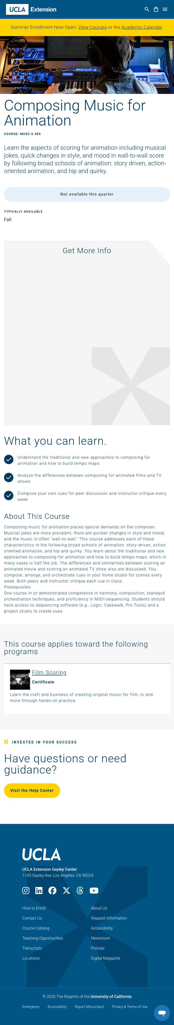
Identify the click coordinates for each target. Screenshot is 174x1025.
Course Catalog (35, 928)
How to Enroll (34, 908)
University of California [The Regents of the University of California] (111, 996)
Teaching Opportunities (42, 938)
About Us (99, 908)
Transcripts (32, 948)
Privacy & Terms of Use (130, 1007)
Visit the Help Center (32, 790)
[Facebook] (52, 892)
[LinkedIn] (38, 892)
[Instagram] (25, 892)
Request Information (109, 918)
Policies (98, 948)
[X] (66, 892)
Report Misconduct (89, 1007)
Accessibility (102, 928)
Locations (31, 958)
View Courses (92, 27)
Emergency (31, 1007)
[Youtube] (94, 892)
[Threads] (79, 892)
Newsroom (100, 938)
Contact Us (32, 918)
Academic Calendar (141, 27)
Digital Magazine (105, 958)
